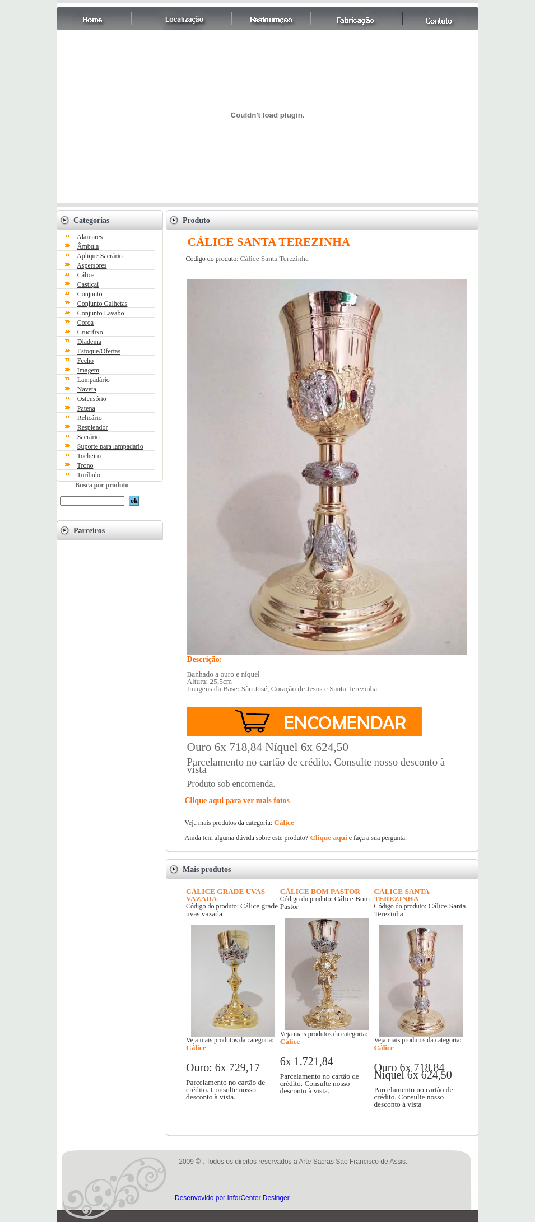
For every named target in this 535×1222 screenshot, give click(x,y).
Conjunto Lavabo (100, 313)
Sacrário (88, 437)
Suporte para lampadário (110, 446)
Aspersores (91, 265)
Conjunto (90, 294)
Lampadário (93, 380)
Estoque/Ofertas (98, 351)
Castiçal (88, 284)
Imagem (88, 370)
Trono (85, 465)
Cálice (86, 275)
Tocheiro (89, 456)
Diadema (89, 342)
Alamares (90, 237)
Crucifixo (90, 332)
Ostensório (91, 399)
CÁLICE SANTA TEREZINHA (401, 895)
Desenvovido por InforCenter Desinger (232, 1198)
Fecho (85, 361)
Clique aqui (327, 837)
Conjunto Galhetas (102, 303)
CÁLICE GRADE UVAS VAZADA (225, 895)
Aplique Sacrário (100, 256)
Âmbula (88, 246)
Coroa (85, 323)
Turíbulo (89, 475)
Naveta (86, 389)
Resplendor (92, 427)
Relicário (89, 418)
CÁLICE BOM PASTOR (320, 891)
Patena (86, 408)
